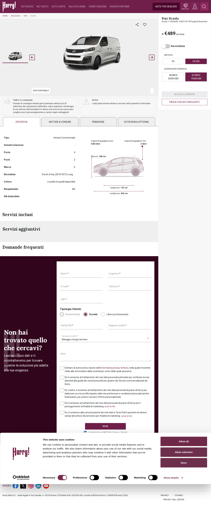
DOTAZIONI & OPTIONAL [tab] (136, 122)
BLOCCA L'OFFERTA (184, 94)
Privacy (116, 432)
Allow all (184, 462)
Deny (184, 483)
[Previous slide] (32, 57)
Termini (124, 432)
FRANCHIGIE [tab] (98, 122)
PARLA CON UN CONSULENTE (184, 102)
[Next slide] (152, 57)
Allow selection (184, 473)
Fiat (25, 16)
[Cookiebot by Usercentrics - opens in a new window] (21, 498)
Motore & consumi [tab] (60, 122)
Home (5, 16)
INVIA (105, 426)
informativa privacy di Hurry (114, 367)
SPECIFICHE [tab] (22, 122)
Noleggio (15, 16)
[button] (15, 56)
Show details (171, 498)
